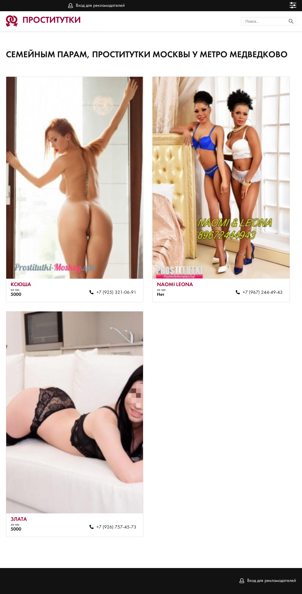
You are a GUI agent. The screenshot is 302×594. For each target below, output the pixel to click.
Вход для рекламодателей (100, 5)
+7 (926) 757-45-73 (116, 527)
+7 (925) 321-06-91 (116, 292)
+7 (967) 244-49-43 (263, 292)
